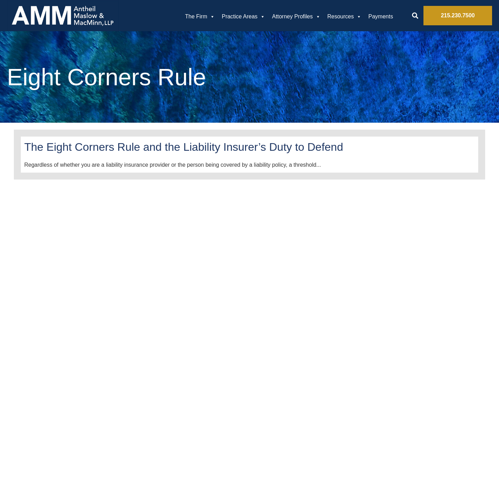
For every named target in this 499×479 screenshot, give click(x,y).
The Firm (200, 16)
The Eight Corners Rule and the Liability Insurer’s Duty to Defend (183, 147)
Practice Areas (243, 16)
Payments (380, 16)
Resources (344, 16)
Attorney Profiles (296, 16)
